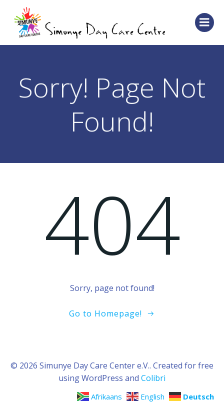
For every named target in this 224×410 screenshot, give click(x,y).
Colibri (153, 378)
